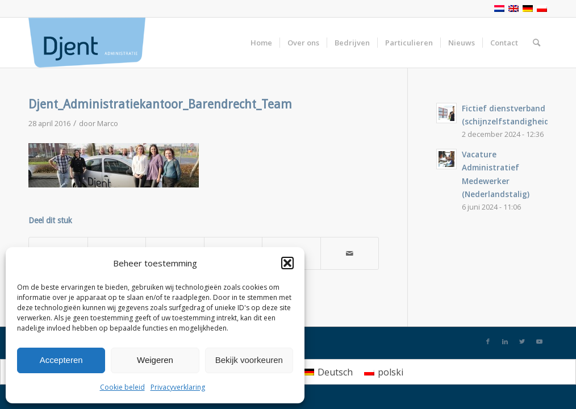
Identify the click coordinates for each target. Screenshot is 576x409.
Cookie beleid (122, 387)
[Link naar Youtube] (539, 341)
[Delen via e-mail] (350, 253)
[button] (287, 263)
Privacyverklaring (178, 387)
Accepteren (61, 360)
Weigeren (155, 360)
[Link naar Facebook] (487, 341)
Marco (107, 123)
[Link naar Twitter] (522, 341)
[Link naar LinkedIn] (505, 341)
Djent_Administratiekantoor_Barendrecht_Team (160, 104)
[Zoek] (536, 43)
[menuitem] (328, 372)
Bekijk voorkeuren (249, 360)
